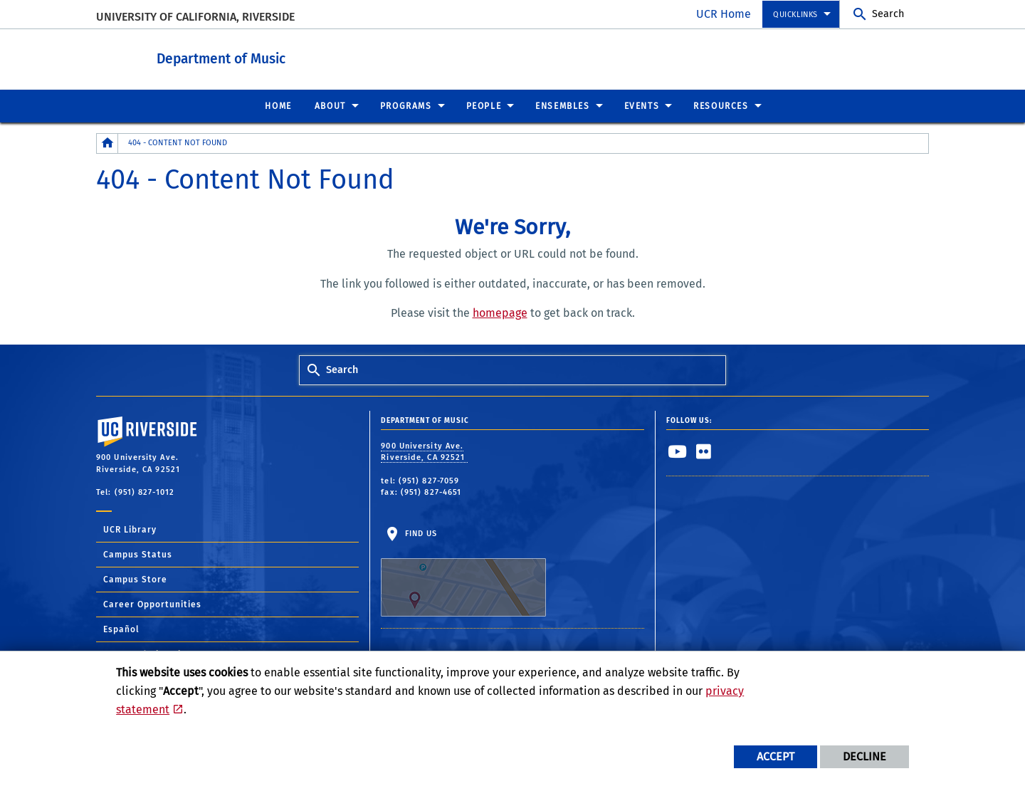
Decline (864, 756)
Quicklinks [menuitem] (795, 14)
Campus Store (135, 579)
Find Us (463, 572)
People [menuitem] (484, 105)
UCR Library (130, 529)
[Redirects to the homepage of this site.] (107, 142)
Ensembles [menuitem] (562, 105)
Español (121, 629)
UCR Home (723, 14)
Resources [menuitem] (720, 105)
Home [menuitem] (278, 105)
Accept (775, 756)
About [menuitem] (330, 105)
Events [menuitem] (642, 105)
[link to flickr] (704, 450)
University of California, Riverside (195, 16)
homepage (500, 312)
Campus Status (137, 554)
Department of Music (299, 56)
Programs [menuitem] (406, 105)
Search (888, 14)
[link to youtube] (677, 450)
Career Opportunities (152, 604)
